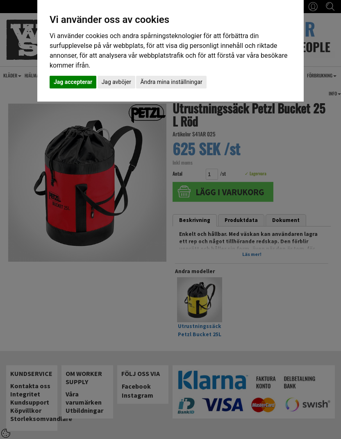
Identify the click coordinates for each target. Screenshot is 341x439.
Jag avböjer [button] (116, 82)
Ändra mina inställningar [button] (171, 82)
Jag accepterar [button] (73, 82)
